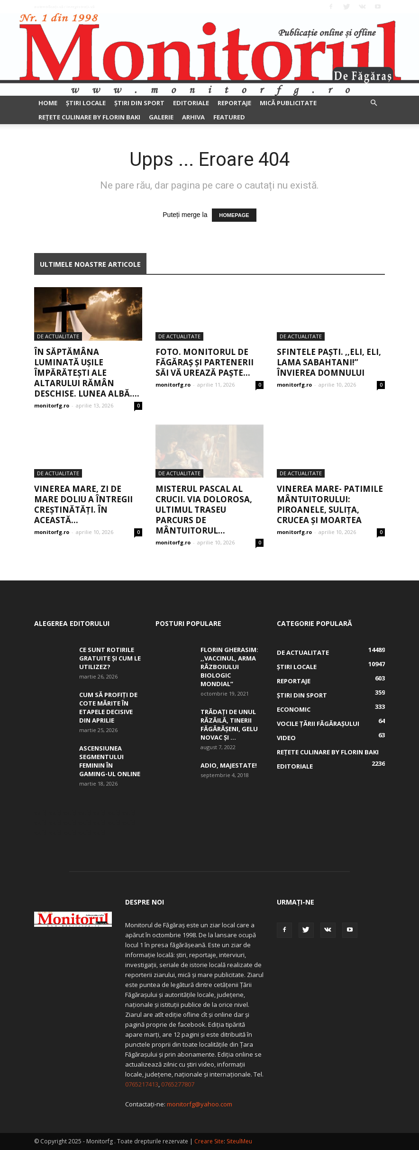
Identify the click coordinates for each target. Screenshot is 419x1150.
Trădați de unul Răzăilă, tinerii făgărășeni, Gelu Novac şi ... (229, 724)
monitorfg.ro (51, 405)
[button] (373, 103)
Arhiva (193, 117)
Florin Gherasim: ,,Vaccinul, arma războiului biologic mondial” (229, 666)
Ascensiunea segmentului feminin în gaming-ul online (109, 761)
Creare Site (209, 1141)
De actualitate (58, 336)
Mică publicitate (288, 103)
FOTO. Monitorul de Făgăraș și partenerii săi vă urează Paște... (204, 362)
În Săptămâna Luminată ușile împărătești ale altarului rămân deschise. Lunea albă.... (86, 372)
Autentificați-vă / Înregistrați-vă (64, 6)
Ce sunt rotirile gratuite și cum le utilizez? (110, 658)
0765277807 (177, 1084)
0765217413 (141, 1084)
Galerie (161, 117)
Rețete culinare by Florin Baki (89, 117)
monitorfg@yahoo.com (199, 1104)
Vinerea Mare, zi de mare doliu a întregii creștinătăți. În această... (83, 504)
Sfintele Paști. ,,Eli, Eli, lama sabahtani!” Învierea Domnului (329, 362)
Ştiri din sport (139, 103)
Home (47, 103)
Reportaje (234, 103)
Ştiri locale (86, 103)
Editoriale (191, 103)
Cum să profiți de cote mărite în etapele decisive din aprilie (108, 707)
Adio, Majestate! (228, 765)
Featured (229, 117)
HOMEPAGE (234, 215)
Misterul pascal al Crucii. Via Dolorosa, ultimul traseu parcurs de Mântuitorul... (203, 509)
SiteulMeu (239, 1141)
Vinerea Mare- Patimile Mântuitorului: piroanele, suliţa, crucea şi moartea (330, 504)
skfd (40, 812)
